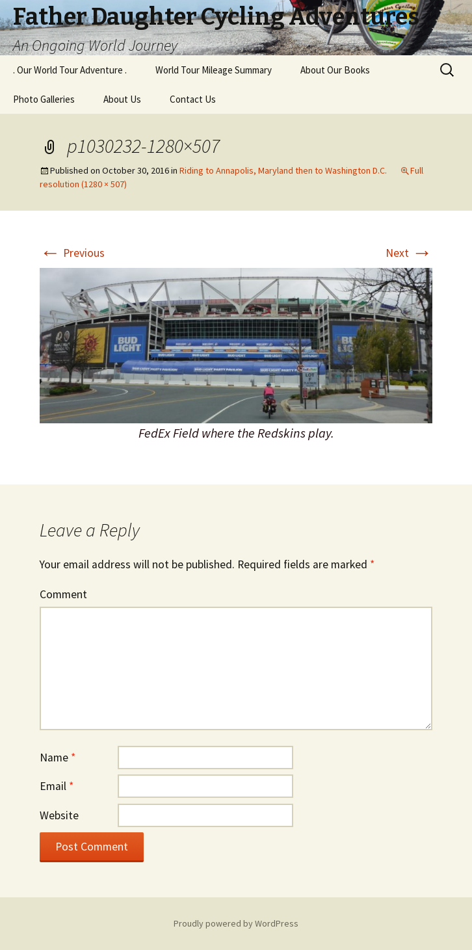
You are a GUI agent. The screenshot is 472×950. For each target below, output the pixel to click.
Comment (63, 594)
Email (56, 786)
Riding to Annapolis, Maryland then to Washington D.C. (283, 170)
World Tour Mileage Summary (213, 70)
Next (409, 253)
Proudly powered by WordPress (236, 923)
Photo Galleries (44, 99)
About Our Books (335, 70)
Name (57, 757)
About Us (122, 99)
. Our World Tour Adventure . (70, 70)
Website (59, 815)
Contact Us (193, 99)
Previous (72, 253)
